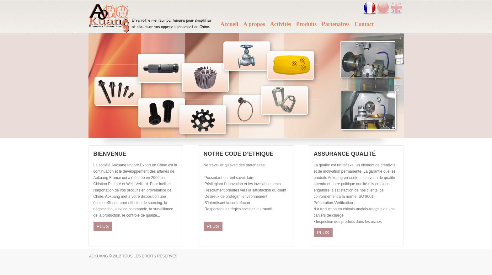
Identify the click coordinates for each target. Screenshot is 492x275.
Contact (364, 24)
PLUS (103, 226)
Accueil (229, 24)
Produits (306, 24)
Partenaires (336, 24)
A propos (254, 24)
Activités (280, 24)
